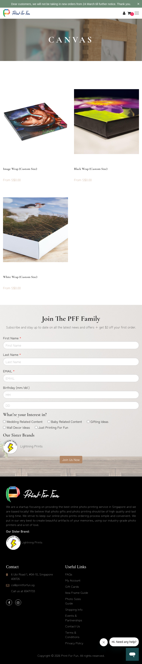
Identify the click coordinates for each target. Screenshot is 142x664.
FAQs (68, 574)
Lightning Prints (31, 542)
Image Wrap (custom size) (20, 169)
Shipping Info (73, 609)
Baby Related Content (66, 421)
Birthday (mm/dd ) (16, 387)
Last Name (12, 354)
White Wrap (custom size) (20, 277)
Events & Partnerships (73, 617)
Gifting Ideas (99, 421)
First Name (12, 338)
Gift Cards (72, 586)
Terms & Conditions (72, 634)
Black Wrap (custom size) (90, 169)
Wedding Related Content (24, 421)
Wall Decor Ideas (18, 427)
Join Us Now (71, 459)
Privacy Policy (74, 643)
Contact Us (72, 626)
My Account (72, 580)
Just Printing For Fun (53, 427)
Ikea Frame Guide (76, 592)
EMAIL (9, 371)
